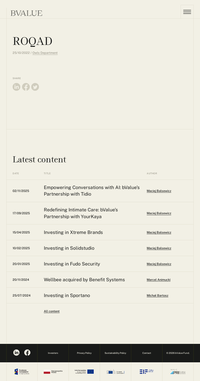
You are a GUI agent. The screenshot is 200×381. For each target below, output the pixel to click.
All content (52, 311)
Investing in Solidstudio (69, 248)
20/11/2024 (21, 280)
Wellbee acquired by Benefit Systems (84, 279)
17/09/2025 (21, 213)
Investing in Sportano (67, 295)
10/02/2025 (21, 248)
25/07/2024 (22, 295)
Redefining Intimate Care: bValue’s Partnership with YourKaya (81, 213)
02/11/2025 (21, 191)
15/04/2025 (21, 232)
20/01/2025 (21, 264)
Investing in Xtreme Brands (73, 232)
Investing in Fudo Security (72, 263)
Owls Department (45, 53)
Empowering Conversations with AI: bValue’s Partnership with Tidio (92, 191)
